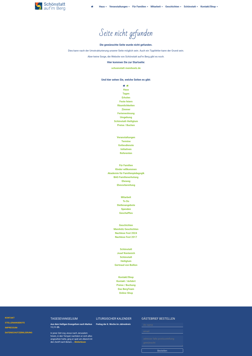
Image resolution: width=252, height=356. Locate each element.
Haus (102, 6)
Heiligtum (126, 261)
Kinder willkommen (126, 169)
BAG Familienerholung (126, 177)
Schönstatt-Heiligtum (126, 121)
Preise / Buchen (126, 125)
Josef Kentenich (126, 253)
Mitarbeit (156, 6)
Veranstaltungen (118, 6)
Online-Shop (126, 293)
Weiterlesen (80, 342)
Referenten (126, 153)
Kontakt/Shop (208, 6)
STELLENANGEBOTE (15, 322)
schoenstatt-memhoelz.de (126, 68)
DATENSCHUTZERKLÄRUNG (18, 332)
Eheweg (126, 181)
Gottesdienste (126, 145)
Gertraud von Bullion (126, 265)
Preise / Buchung (126, 285)
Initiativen (126, 149)
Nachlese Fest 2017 (126, 237)
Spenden (126, 209)
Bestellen (162, 350)
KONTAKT (10, 318)
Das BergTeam (126, 289)
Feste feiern (126, 101)
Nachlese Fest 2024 (126, 233)
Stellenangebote (126, 205)
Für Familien (139, 6)
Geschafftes (126, 213)
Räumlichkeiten (126, 105)
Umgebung (126, 117)
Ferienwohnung (126, 113)
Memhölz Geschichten (126, 229)
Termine (126, 141)
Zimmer (126, 109)
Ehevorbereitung (126, 185)
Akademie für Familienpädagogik (126, 173)
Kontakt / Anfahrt (125, 281)
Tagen (126, 93)
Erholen (126, 97)
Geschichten (172, 6)
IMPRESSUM (11, 327)
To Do (126, 201)
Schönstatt (190, 6)
